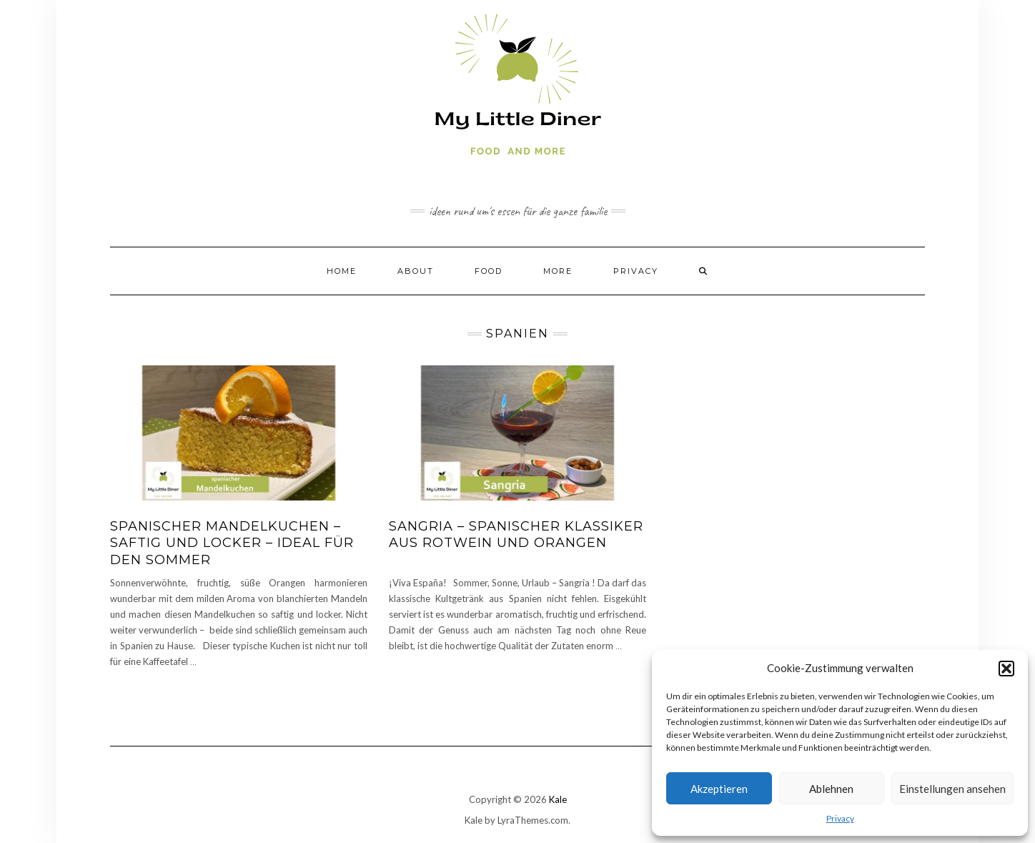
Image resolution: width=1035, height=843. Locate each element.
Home (342, 271)
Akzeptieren (719, 788)
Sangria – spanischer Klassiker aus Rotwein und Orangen (516, 534)
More (558, 271)
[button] (1006, 668)
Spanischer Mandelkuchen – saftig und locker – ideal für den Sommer (232, 543)
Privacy (840, 818)
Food (488, 271)
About (415, 271)
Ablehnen (831, 788)
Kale (558, 799)
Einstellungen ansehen (952, 788)
